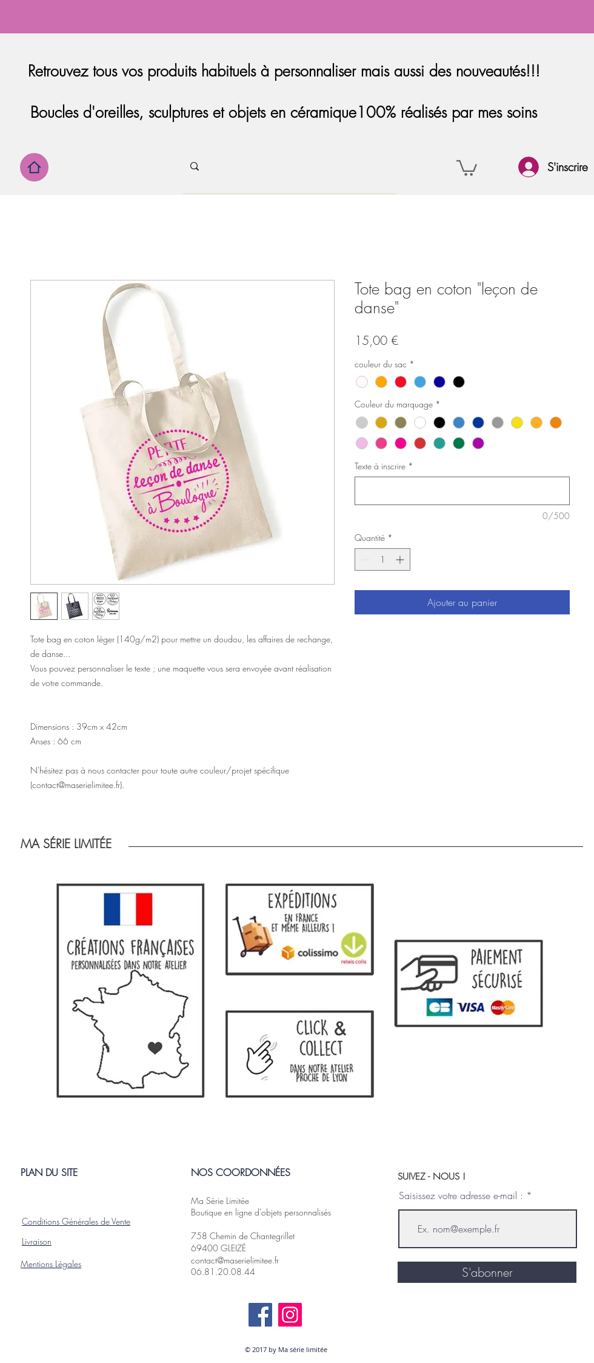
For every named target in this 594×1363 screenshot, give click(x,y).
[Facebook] (260, 1315)
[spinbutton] (382, 559)
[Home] (34, 167)
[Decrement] (364, 559)
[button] (466, 167)
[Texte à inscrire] (462, 491)
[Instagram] (290, 1315)
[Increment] (401, 559)
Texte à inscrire (384, 466)
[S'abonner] (487, 1272)
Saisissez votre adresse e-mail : (461, 1195)
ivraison (38, 1241)
